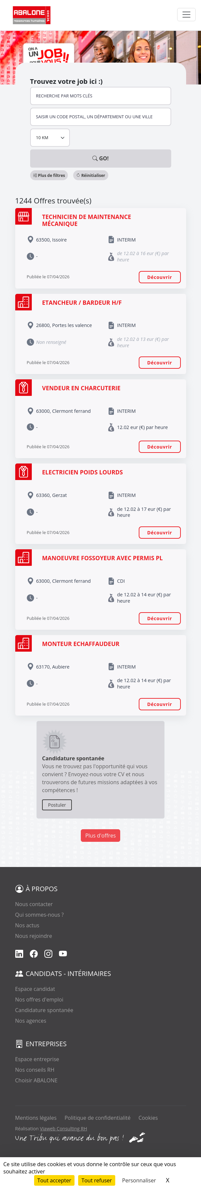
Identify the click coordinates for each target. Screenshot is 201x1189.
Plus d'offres (100, 835)
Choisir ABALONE (36, 1080)
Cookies (148, 1117)
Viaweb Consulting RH (63, 1128)
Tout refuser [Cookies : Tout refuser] (96, 1180)
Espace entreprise (37, 1059)
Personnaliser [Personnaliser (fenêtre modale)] (139, 1180)
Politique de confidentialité (97, 1117)
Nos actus (27, 925)
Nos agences (30, 1020)
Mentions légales (36, 1117)
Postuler (57, 805)
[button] (49, 175)
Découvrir (159, 277)
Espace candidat (35, 989)
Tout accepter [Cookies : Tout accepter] (54, 1180)
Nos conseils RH (35, 1069)
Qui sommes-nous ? (39, 914)
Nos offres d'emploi (39, 999)
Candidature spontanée (44, 1010)
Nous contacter (34, 904)
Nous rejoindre (33, 936)
